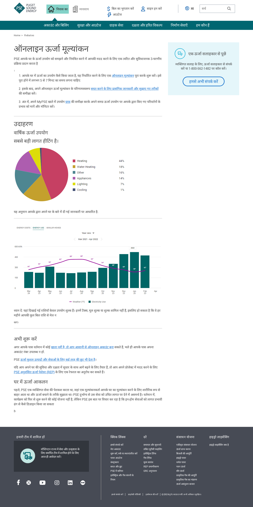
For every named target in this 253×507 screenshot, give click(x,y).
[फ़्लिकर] (82, 484)
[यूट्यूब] (42, 484)
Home (17, 35)
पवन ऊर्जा (180, 466)
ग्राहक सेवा (116, 25)
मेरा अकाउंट (115, 449)
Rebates (29, 35)
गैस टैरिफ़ (147, 457)
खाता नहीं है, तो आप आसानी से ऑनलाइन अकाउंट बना (82, 347)
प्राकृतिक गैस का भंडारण (186, 479)
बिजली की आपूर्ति (184, 453)
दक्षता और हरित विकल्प (147, 25)
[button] (229, 8)
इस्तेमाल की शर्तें (152, 494)
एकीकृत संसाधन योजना (186, 444)
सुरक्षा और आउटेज (89, 25)
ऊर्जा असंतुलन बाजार (185, 483)
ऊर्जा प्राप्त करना (183, 449)
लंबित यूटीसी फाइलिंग (152, 449)
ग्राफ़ (67, 102)
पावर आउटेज (116, 457)
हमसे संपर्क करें (116, 444)
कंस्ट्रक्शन (114, 462)
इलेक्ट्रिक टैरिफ (149, 453)
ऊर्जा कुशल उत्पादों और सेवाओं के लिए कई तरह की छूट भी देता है (57, 359)
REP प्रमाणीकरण (151, 466)
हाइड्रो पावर (181, 457)
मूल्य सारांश (148, 462)
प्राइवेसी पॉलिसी (134, 494)
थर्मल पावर (181, 462)
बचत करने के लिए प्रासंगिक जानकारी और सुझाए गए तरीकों (125, 89)
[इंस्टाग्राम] (56, 484)
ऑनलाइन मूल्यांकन (123, 76)
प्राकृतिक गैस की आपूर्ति (186, 475)
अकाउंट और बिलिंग (56, 25)
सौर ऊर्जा (180, 470)
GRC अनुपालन (150, 470)
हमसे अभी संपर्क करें (203, 81)
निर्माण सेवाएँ (179, 25)
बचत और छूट (116, 466)
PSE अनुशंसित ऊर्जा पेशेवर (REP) (34, 372)
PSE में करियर (116, 470)
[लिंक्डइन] (70, 484)
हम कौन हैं (203, 25)
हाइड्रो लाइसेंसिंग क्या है (219, 444)
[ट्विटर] (28, 484)
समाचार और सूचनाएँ (152, 444)
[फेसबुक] (18, 484)
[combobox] (217, 9)
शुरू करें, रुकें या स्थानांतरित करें (123, 453)
